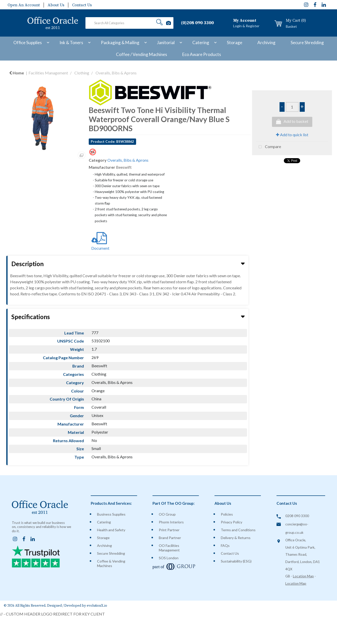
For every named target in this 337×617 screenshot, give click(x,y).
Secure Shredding (307, 42)
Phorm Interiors (171, 522)
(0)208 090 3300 (197, 23)
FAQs (225, 545)
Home (16, 72)
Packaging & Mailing (120, 42)
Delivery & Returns (236, 538)
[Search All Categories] (129, 23)
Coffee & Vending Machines (111, 563)
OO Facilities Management (169, 547)
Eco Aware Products (201, 54)
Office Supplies (27, 42)
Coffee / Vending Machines (141, 54)
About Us (56, 5)
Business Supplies (111, 514)
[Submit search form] (159, 23)
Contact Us (82, 5)
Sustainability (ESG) (236, 561)
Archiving (266, 42)
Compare (268, 147)
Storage (234, 42)
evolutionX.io (97, 606)
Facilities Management (48, 72)
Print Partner (169, 530)
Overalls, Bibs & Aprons (116, 72)
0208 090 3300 (297, 516)
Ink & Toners (71, 42)
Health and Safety (111, 530)
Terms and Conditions (238, 530)
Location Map (303, 576)
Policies (227, 514)
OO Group (167, 514)
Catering (200, 42)
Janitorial (166, 42)
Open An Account (24, 5)
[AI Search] (168, 23)
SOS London (168, 558)
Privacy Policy (231, 522)
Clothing (81, 72)
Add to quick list (292, 134)
